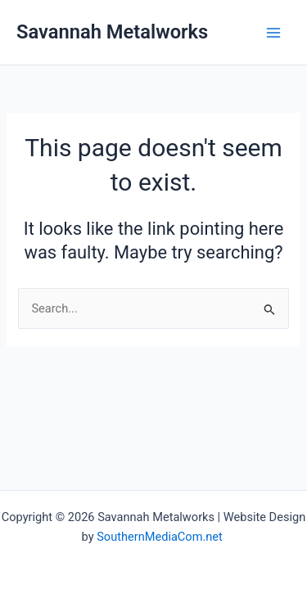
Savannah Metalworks (112, 31)
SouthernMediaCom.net (161, 536)
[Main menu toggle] (273, 33)
